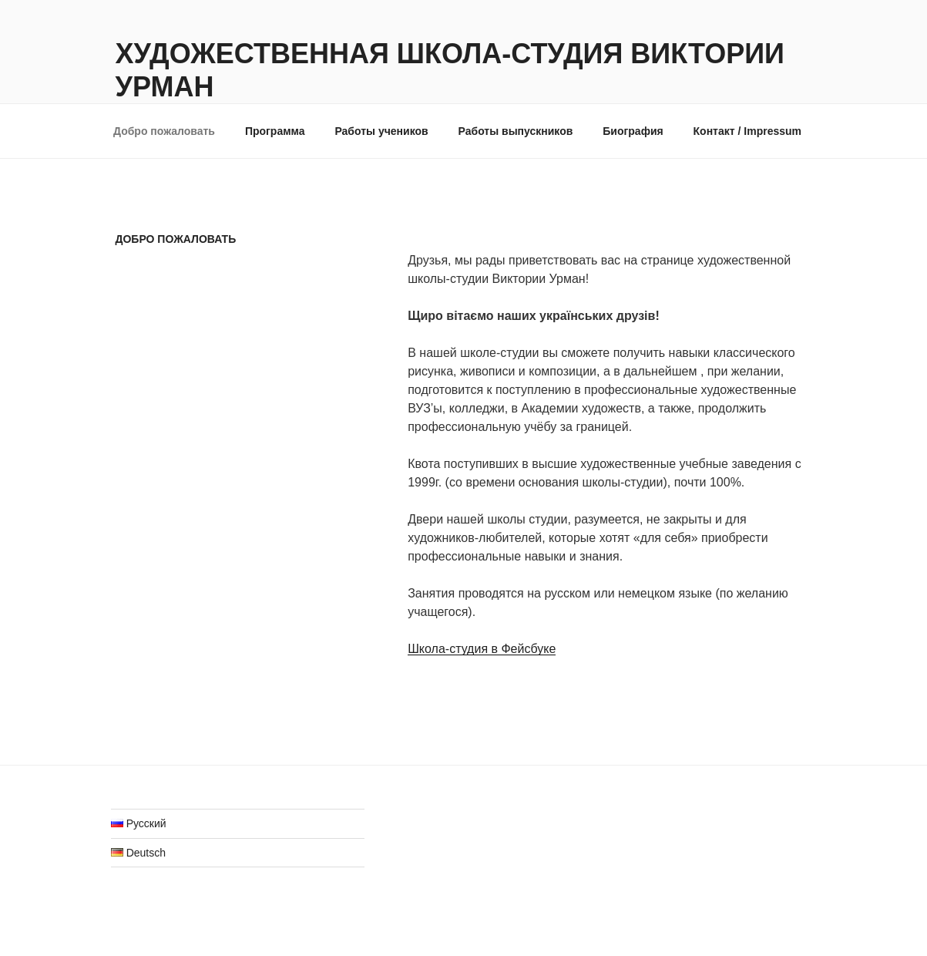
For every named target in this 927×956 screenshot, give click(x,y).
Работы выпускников (515, 131)
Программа (275, 131)
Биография (633, 131)
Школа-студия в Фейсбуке (482, 648)
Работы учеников (381, 131)
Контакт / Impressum (747, 131)
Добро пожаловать (164, 131)
